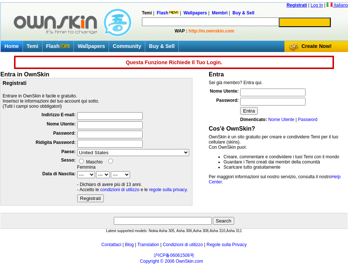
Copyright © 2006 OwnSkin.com (171, 261)
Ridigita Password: (56, 142)
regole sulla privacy (168, 189)
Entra (249, 111)
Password (308, 119)
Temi (32, 46)
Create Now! (316, 46)
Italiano (337, 5)
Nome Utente (281, 119)
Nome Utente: (61, 124)
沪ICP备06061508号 (174, 255)
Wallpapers (91, 46)
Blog (129, 244)
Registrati (297, 5)
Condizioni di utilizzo (183, 244)
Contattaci (111, 244)
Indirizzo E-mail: (59, 114)
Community (127, 46)
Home (11, 46)
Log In (317, 5)
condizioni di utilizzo (119, 189)
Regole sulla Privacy (227, 244)
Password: (64, 133)
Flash (58, 46)
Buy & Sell (161, 46)
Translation (148, 244)
